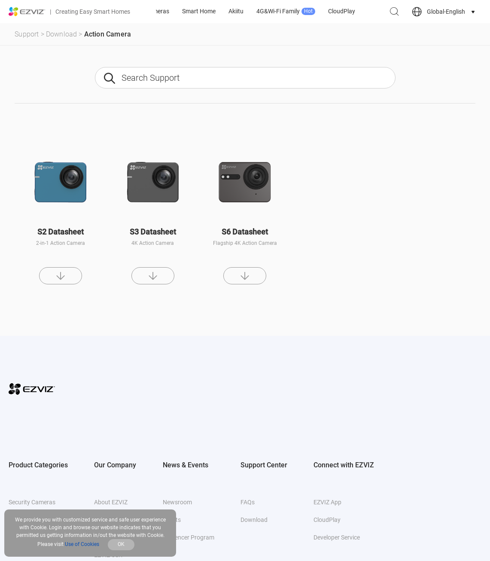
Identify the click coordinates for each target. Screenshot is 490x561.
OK (121, 544)
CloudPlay (327, 519)
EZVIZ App (327, 502)
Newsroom (177, 502)
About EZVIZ (111, 502)
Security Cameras (32, 502)
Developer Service (336, 537)
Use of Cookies (82, 544)
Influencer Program (188, 537)
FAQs (247, 502)
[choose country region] (444, 12)
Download (61, 34)
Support (27, 34)
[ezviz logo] (27, 11)
